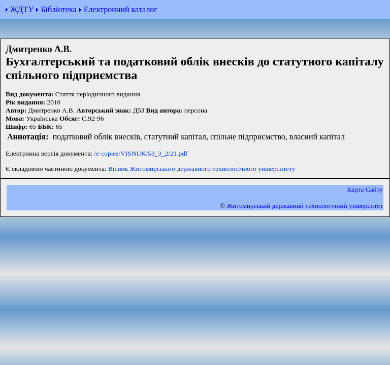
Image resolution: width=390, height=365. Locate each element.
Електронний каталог (120, 9)
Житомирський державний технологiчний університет (304, 205)
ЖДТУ (22, 9)
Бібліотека (58, 9)
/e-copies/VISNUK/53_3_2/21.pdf (140, 153)
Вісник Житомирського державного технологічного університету (202, 168)
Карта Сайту (365, 189)
